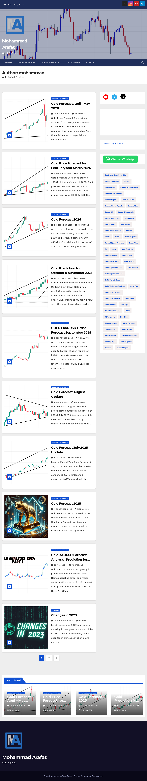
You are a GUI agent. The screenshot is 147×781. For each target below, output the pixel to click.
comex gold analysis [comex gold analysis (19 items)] (129, 187)
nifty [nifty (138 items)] (127, 311)
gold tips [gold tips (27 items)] (134, 286)
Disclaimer (73, 62)
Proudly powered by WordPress (58, 776)
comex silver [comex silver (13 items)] (128, 200)
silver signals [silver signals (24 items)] (111, 329)
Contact (92, 62)
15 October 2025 (63, 278)
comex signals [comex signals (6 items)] (111, 200)
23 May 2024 (60, 565)
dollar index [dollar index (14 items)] (110, 224)
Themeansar (97, 776)
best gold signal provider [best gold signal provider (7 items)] (116, 175)
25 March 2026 (62, 114)
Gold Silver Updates (60, 98)
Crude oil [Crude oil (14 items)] (109, 212)
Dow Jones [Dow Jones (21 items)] (125, 224)
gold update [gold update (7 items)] (110, 305)
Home (8, 62)
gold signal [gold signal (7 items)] (129, 261)
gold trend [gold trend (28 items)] (129, 298)
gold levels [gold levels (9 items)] (127, 255)
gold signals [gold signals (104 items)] (132, 268)
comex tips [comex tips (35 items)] (133, 206)
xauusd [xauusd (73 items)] (108, 348)
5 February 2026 (63, 173)
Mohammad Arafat (24, 757)
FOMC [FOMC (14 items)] (107, 237)
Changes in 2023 (64, 615)
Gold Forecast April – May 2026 (18, 700)
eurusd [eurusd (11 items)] (129, 231)
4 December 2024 (63, 509)
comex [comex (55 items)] (126, 181)
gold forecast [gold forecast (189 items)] (111, 255)
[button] (142, 62)
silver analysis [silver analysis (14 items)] (111, 323)
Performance (51, 62)
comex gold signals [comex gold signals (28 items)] (113, 194)
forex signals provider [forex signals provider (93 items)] (114, 243)
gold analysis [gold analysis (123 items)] (127, 249)
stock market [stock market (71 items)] (111, 335)
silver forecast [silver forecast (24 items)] (129, 323)
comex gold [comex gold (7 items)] (110, 187)
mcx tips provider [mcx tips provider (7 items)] (112, 311)
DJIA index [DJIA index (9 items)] (129, 218)
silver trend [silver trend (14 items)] (127, 329)
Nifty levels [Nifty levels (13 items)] (110, 317)
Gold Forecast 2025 (66, 504)
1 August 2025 (61, 402)
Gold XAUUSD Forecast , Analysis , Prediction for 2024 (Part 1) (69, 559)
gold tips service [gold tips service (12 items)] (112, 298)
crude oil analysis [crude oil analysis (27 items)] (126, 212)
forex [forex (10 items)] (117, 237)
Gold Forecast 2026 (66, 219)
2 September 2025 (64, 338)
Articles (55, 610)
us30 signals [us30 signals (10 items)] (126, 342)
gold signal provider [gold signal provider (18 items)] (113, 268)
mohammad (79, 114)
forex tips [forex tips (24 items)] (133, 243)
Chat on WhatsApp (123, 159)
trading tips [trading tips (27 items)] (110, 342)
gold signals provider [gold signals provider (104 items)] (114, 274)
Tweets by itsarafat (114, 143)
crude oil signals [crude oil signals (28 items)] (112, 218)
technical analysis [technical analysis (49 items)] (129, 335)
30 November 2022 (64, 621)
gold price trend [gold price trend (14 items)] (112, 261)
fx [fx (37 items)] (106, 249)
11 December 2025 (63, 225)
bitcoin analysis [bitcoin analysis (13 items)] (112, 181)
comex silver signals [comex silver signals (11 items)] (114, 206)
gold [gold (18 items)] (114, 249)
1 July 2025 (60, 458)
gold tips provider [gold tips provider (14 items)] (113, 292)
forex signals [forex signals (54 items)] (131, 237)
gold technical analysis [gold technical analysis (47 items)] (115, 286)
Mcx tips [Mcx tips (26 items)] (124, 305)
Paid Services (27, 62)
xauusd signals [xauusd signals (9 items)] (123, 348)
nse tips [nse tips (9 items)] (123, 317)
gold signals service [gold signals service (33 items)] (113, 280)
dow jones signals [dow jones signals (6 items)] (113, 231)
